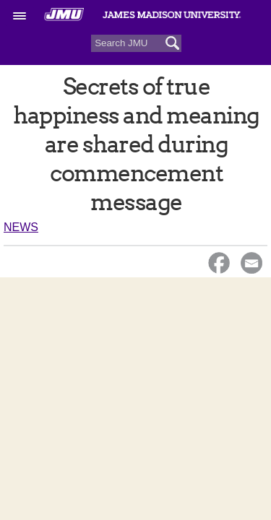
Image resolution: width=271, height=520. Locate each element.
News (21, 227)
